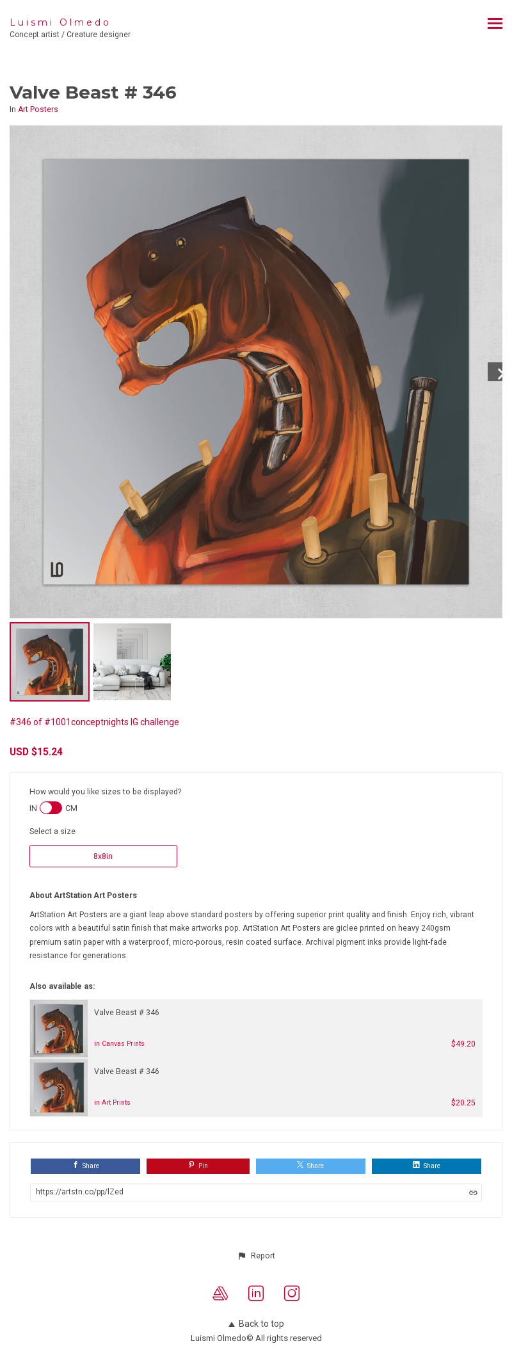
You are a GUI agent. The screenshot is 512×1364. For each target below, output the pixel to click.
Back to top (256, 1324)
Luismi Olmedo (60, 22)
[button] (256, 1256)
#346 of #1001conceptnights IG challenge (94, 722)
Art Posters (38, 109)
